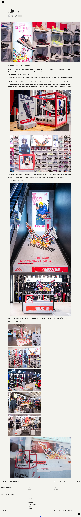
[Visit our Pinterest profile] (5, 510)
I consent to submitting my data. (63, 481)
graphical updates (36, 177)
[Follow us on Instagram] (1, 510)
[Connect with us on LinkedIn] (3, 510)
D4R (37, 173)
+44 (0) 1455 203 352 (8, 492)
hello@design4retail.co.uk (9, 494)
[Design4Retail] (3, 2)
